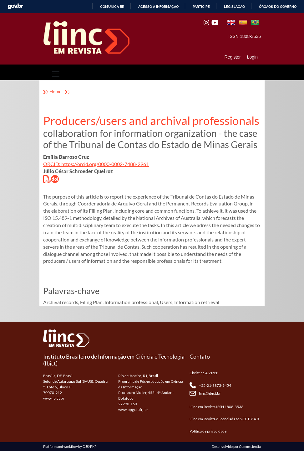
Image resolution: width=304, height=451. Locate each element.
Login (252, 57)
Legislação (234, 6)
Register (233, 57)
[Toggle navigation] (55, 74)
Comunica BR (112, 6)
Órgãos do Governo (277, 6)
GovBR (15, 6)
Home (55, 91)
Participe (201, 6)
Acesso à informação (158, 6)
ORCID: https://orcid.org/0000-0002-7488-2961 (96, 164)
